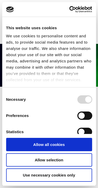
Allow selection (49, 160)
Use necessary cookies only (49, 175)
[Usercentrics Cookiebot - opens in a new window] (70, 9)
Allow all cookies (49, 144)
